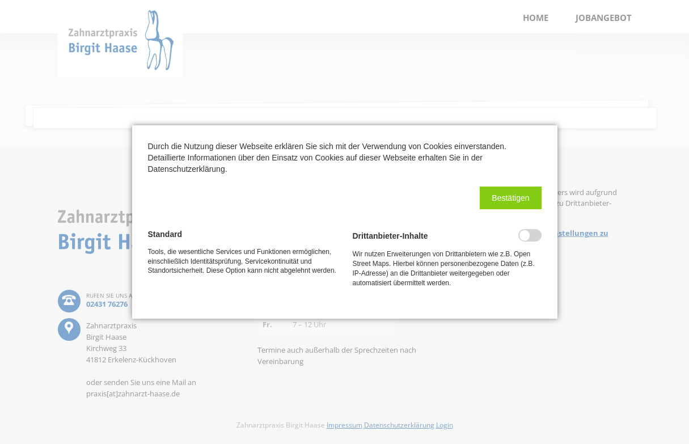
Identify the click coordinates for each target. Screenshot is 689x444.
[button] (510, 198)
